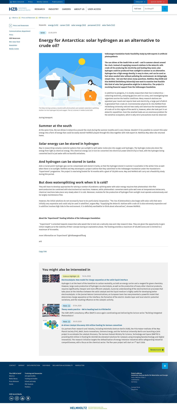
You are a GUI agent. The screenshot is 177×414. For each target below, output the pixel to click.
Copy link (43, 251)
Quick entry (156, 2)
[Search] (165, 9)
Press (30, 2)
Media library (13, 378)
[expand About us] (19, 18)
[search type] (138, 9)
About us (79, 9)
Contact (12, 365)
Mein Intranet (18, 2)
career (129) (65, 25)
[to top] (165, 366)
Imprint (21, 365)
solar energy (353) (78, 25)
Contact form (135, 387)
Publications (57, 2)
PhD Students (29, 384)
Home (10, 18)
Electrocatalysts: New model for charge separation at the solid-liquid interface (95, 280)
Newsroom (155, 350)
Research (40, 9)
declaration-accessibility (63, 365)
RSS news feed (14, 42)
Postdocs (27, 387)
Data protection (33, 365)
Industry (53, 9)
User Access (94, 9)
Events (11, 384)
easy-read (46, 365)
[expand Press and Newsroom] (36, 18)
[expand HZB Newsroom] (50, 18)
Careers (66, 9)
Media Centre (42, 2)
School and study (30, 381)
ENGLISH (139, 2)
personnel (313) (94, 25)
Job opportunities (30, 376)
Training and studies (31, 378)
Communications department (19, 31)
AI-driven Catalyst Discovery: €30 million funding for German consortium (92, 325)
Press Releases (14, 381)
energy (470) (53, 25)
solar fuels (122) (108, 25)
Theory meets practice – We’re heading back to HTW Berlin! (86, 309)
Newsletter (13, 45)
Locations (134, 389)
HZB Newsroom (43, 18)
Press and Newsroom (28, 18)
